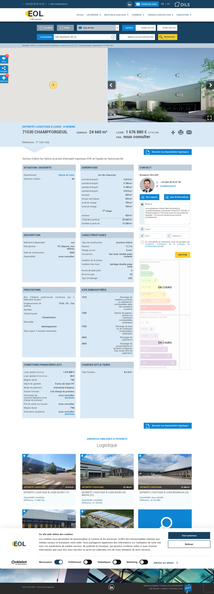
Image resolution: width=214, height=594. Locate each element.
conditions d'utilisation (156, 244)
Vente (66, 28)
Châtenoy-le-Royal (147, 550)
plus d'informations (179, 197)
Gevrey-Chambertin (173, 550)
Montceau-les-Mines (173, 548)
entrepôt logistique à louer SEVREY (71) (46, 492)
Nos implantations (59, 4)
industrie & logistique (115, 15)
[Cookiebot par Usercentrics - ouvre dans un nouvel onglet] (19, 588)
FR (162, 4)
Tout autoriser (189, 561)
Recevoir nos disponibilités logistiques (170, 425)
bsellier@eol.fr (168, 186)
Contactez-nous (149, 4)
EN (168, 4)
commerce (137, 15)
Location (48, 28)
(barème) (69, 398)
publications (183, 15)
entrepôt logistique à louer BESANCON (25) (164, 492)
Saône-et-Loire (66, 175)
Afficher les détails (164, 588)
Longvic (168, 552)
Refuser (189, 569)
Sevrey (142, 552)
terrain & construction (159, 15)
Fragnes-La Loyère (148, 548)
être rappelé (152, 197)
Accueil (80, 15)
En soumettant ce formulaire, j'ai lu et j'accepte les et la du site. (167, 244)
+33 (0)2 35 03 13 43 (34, 4)
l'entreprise (92, 15)
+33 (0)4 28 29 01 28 (171, 182)
